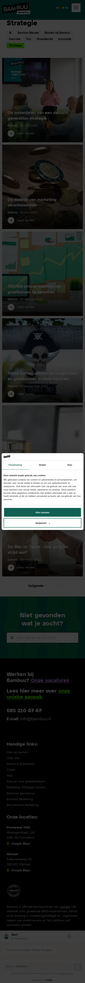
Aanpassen (42, 523)
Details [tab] (42, 465)
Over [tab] (69, 465)
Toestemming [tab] (15, 465)
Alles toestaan (43, 512)
